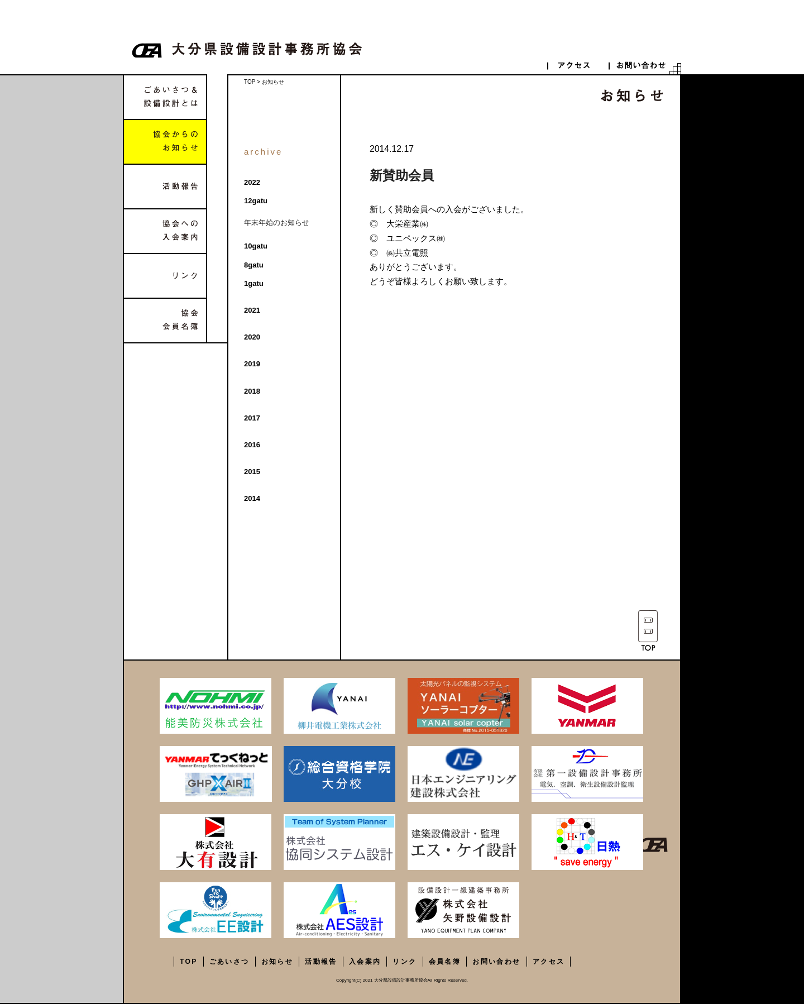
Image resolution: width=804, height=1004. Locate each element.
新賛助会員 (402, 175)
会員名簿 (445, 961)
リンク (165, 276)
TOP (249, 82)
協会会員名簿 (165, 320)
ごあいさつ (229, 961)
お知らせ (277, 961)
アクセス (549, 961)
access (578, 65)
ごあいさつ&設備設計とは (165, 97)
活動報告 (165, 186)
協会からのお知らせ (165, 142)
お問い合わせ (496, 961)
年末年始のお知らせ (276, 222)
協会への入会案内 (165, 231)
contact (639, 65)
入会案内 (365, 961)
